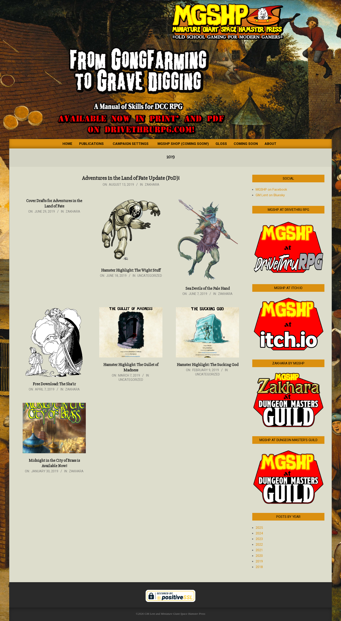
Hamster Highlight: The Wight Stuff (131, 270)
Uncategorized (149, 275)
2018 (259, 567)
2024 (259, 533)
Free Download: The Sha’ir (54, 383)
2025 (259, 528)
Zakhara (152, 184)
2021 (259, 550)
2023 (259, 539)
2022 (259, 545)
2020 (259, 556)
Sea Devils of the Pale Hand (208, 288)
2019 (259, 561)
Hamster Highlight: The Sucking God (207, 364)
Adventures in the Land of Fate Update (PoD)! (131, 178)
